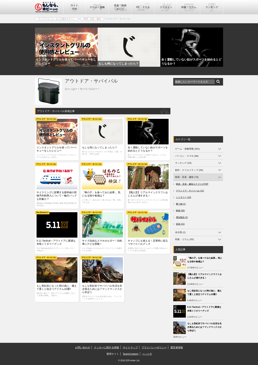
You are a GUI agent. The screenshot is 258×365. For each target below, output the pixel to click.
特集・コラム (188, 7)
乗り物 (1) (181, 204)
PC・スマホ (143, 7)
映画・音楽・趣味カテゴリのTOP (192, 184)
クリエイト (166, 7)
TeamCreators (130, 353)
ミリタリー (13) (183, 197)
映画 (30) (180, 210)
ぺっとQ (147, 353)
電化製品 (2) (182, 217)
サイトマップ (130, 347)
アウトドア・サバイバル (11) (190, 190)
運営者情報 (176, 347)
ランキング (212, 7)
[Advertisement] (200, 110)
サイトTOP (74, 7)
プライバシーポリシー (154, 347)
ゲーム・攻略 (97, 7)
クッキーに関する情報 (106, 347)
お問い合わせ (82, 347)
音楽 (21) (180, 224)
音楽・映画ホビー (120, 7)
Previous (28, 59)
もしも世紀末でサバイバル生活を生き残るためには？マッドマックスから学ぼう (204, 327)
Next (229, 59)
